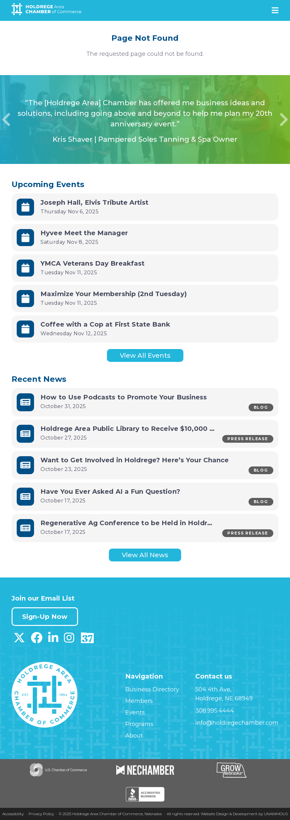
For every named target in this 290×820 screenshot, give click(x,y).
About (134, 735)
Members (139, 701)
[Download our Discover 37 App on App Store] (87, 640)
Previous (6, 119)
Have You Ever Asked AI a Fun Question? (110, 491)
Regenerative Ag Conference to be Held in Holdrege (130, 523)
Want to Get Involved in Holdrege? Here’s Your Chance (134, 460)
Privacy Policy (41, 813)
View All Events (145, 355)
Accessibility (13, 813)
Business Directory (152, 689)
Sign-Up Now (44, 616)
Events (135, 712)
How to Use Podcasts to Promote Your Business (123, 397)
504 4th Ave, (213, 689)
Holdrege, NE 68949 (224, 698)
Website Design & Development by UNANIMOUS (244, 813)
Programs (139, 724)
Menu (275, 10)
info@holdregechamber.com (236, 722)
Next (284, 119)
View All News (145, 555)
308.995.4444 (214, 710)
